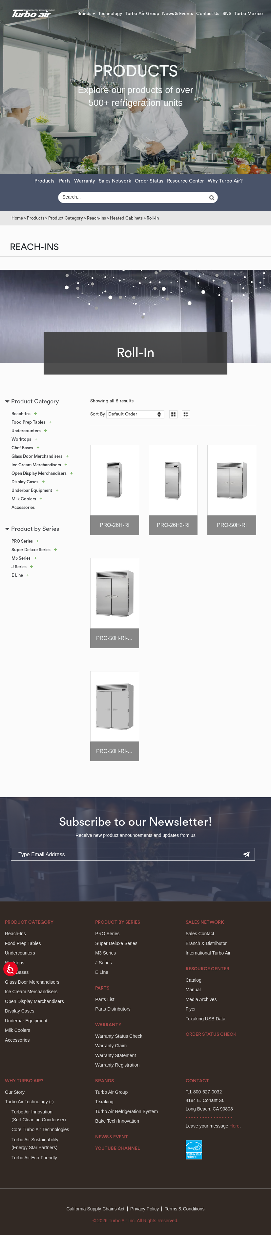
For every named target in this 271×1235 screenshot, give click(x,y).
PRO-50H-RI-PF (115, 751)
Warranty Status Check (118, 1036)
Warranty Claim (111, 1045)
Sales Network (115, 181)
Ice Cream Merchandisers (36, 465)
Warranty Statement (115, 1055)
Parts (65, 181)
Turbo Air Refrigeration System (126, 1111)
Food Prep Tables (28, 422)
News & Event (111, 1137)
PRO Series (22, 541)
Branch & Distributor (206, 943)
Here (235, 1126)
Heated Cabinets (126, 218)
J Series (19, 567)
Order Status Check (211, 1034)
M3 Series (21, 558)
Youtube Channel (117, 1148)
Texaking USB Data (205, 1018)
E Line (17, 575)
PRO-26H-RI (115, 525)
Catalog (193, 980)
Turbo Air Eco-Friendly (34, 1157)
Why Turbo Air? (225, 181)
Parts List (104, 999)
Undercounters (26, 431)
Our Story (15, 1092)
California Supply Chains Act (95, 1208)
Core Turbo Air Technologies (40, 1129)
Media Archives (201, 999)
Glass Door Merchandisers (36, 456)
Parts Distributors (112, 1009)
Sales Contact (200, 933)
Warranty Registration (117, 1065)
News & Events (177, 13)
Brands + (86, 13)
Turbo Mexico (248, 13)
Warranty (84, 181)
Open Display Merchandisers (39, 473)
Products (44, 181)
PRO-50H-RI (232, 525)
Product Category (65, 218)
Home (17, 218)
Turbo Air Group (142, 13)
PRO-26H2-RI (173, 525)
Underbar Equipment (31, 490)
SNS (226, 13)
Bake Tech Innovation (117, 1121)
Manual (193, 989)
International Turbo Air (208, 952)
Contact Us (207, 13)
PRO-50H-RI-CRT (117, 638)
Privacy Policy (144, 1208)
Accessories (23, 507)
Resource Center (185, 181)
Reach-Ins (96, 218)
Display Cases (24, 482)
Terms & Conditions (184, 1208)
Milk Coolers (23, 499)
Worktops (21, 439)
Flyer (191, 1009)
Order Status (149, 181)
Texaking (104, 1101)
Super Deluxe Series (31, 550)
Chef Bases (22, 448)
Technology (110, 13)
